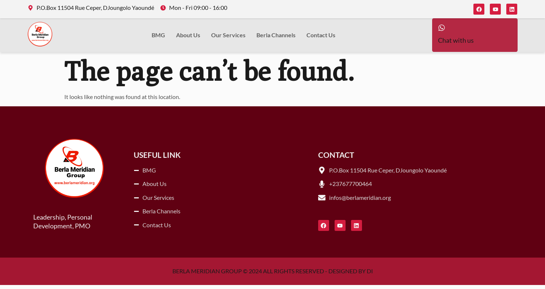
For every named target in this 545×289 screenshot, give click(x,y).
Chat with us (456, 45)
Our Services (228, 37)
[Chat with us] (444, 30)
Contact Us (320, 37)
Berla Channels (276, 37)
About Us (188, 37)
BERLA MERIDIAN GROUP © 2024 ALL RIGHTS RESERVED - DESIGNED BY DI (272, 275)
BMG (158, 37)
